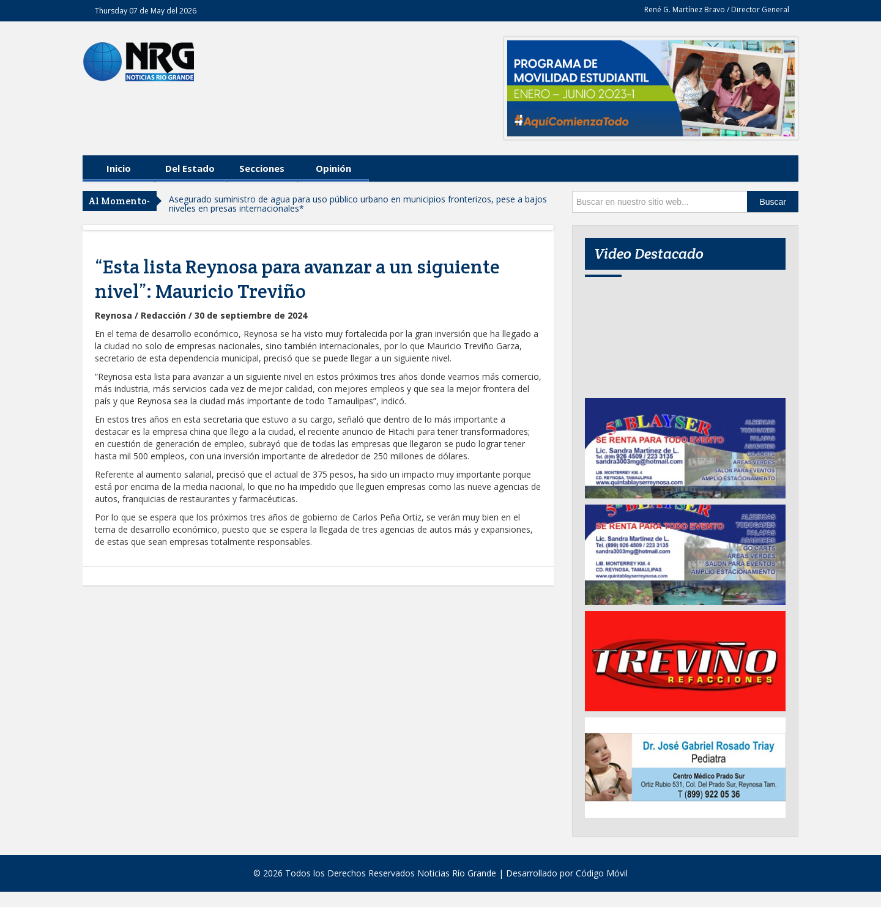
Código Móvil (602, 873)
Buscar (772, 202)
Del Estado (190, 168)
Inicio (118, 168)
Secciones (261, 168)
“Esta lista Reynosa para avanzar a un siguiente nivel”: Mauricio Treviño (297, 278)
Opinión (333, 168)
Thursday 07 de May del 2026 (145, 11)
